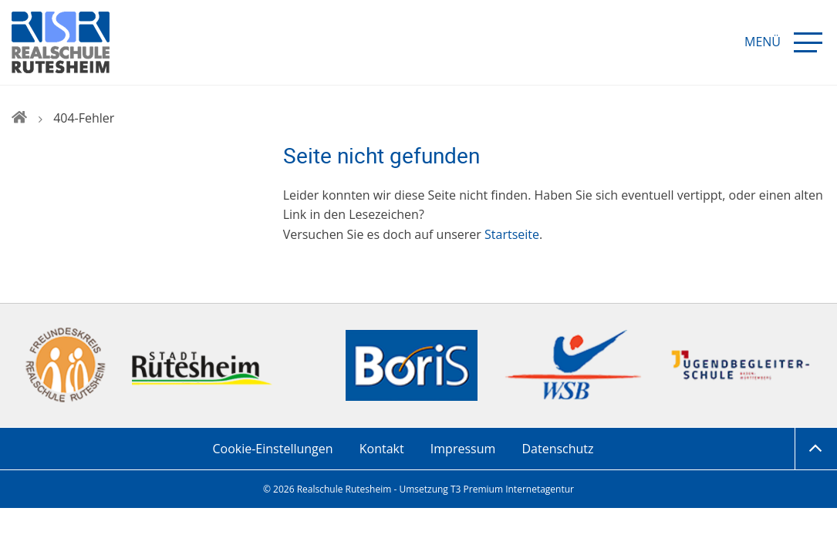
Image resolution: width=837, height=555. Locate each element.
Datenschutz (557, 448)
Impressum (462, 448)
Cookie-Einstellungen (272, 448)
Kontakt (381, 448)
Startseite (511, 234)
